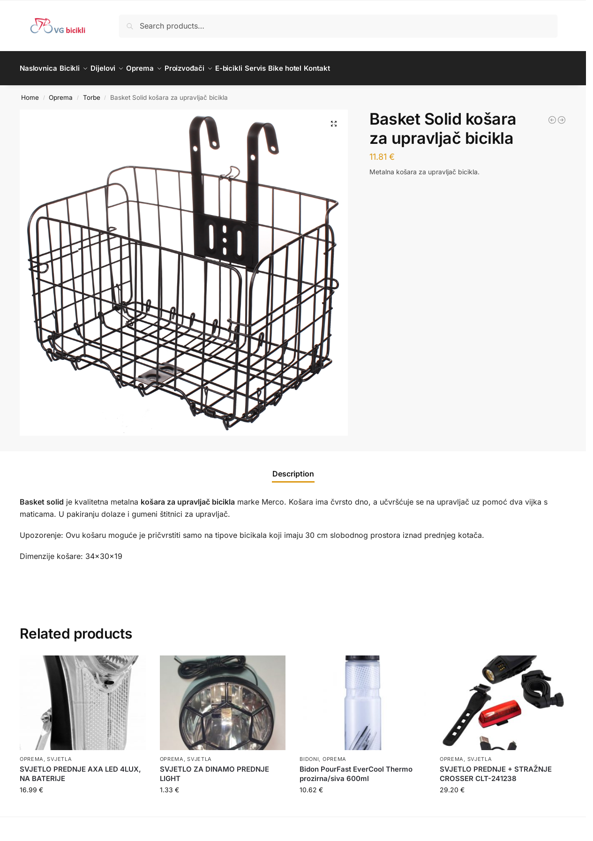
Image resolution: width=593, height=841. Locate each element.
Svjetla (59, 754)
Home (30, 92)
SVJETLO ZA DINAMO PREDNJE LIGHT (214, 768)
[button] (333, 118)
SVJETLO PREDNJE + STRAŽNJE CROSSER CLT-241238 (496, 768)
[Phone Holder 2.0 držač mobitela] (561, 114)
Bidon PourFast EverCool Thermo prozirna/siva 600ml (356, 768)
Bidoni (309, 754)
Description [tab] (293, 468)
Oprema (61, 92)
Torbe (91, 92)
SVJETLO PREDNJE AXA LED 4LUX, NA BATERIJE (80, 768)
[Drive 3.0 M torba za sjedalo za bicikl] (552, 114)
